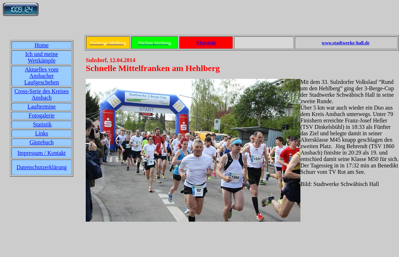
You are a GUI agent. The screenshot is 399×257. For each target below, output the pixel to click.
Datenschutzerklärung (41, 167)
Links (41, 133)
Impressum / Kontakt (42, 153)
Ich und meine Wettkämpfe (41, 57)
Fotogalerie (42, 115)
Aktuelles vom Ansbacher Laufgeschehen (41, 75)
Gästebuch (42, 142)
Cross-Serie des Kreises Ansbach (42, 94)
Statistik (42, 124)
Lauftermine (42, 107)
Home (42, 45)
